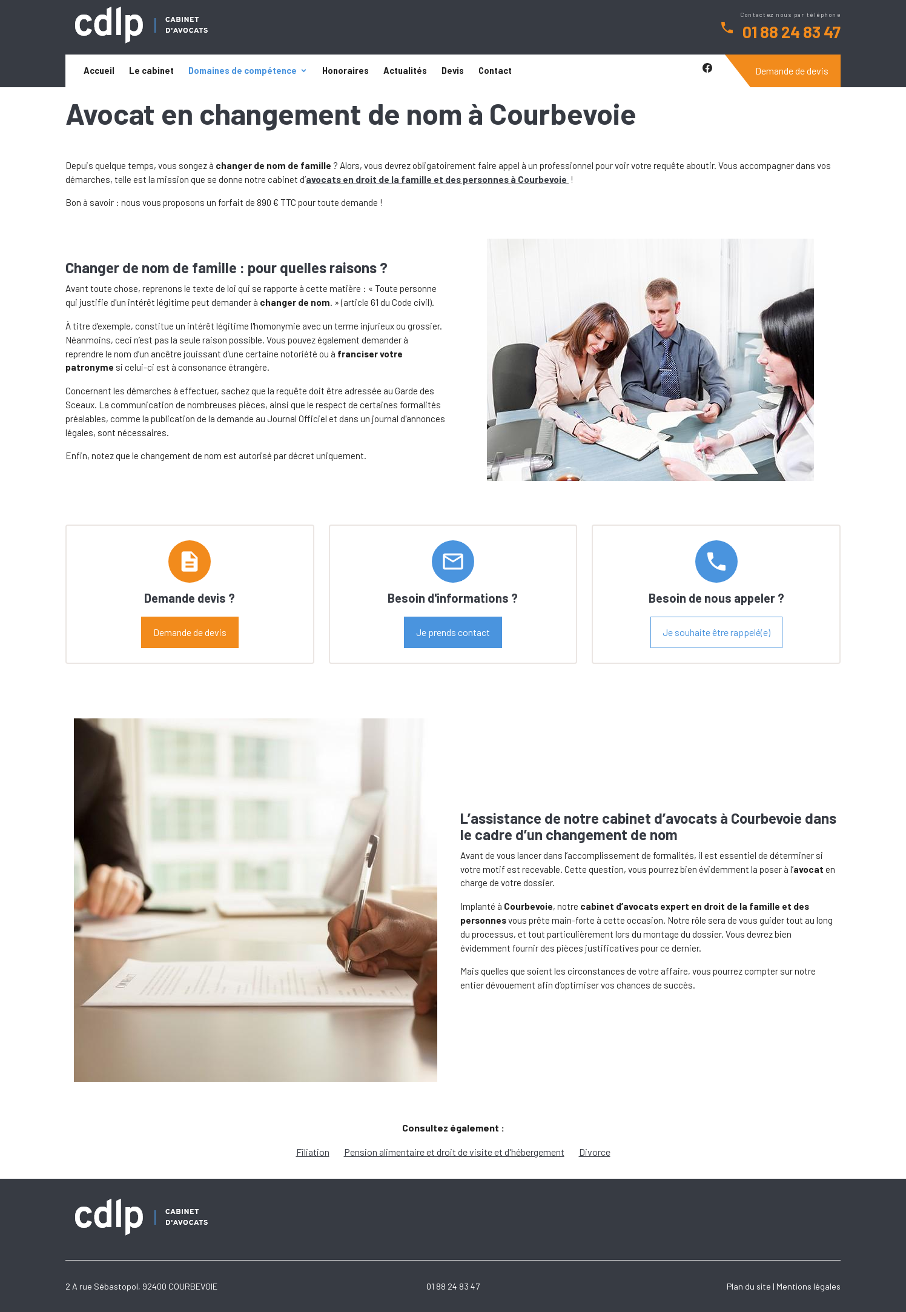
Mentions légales (808, 1286)
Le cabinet (151, 70)
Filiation (312, 1152)
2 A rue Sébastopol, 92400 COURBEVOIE (141, 1286)
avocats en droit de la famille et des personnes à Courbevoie (437, 179)
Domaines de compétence (242, 70)
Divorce (594, 1152)
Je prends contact (453, 632)
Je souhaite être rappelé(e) (716, 632)
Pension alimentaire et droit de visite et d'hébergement (454, 1152)
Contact (495, 70)
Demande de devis (791, 70)
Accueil (99, 70)
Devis (452, 70)
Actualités (405, 70)
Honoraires (345, 70)
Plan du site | (751, 1286)
